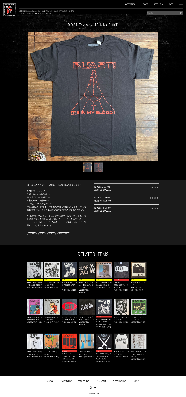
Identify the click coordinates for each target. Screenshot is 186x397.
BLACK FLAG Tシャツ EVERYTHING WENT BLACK (104, 356)
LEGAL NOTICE (101, 380)
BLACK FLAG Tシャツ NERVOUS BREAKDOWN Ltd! (104, 321)
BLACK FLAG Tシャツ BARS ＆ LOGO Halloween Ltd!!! (69, 356)
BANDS (145, 4)
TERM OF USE (83, 380)
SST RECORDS (63, 234)
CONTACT (136, 380)
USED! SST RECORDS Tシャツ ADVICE (121, 284)
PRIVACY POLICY (66, 380)
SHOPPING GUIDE (119, 380)
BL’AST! (51, 234)
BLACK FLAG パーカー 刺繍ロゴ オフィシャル (86, 284)
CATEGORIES (131, 4)
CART (171, 4)
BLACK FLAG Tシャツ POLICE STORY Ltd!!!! (69, 284)
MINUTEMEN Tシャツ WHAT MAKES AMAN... (138, 354)
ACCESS (50, 380)
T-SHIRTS (32, 234)
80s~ (42, 234)
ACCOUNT (158, 4)
